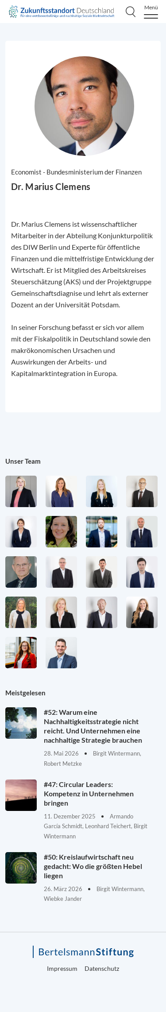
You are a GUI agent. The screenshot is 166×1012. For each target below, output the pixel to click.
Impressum (62, 968)
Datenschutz (102, 968)
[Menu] (151, 11)
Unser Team (23, 461)
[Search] (130, 11)
